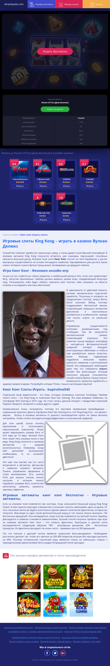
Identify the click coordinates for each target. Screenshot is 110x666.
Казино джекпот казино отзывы (24, 641)
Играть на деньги (55, 109)
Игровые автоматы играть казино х (51, 627)
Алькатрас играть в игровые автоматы (80, 637)
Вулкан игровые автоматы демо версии (87, 627)
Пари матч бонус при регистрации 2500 (82, 631)
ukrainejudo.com (13, 4)
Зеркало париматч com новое (87, 641)
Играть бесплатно (55, 51)
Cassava (81, 118)
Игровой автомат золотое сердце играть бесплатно (36, 637)
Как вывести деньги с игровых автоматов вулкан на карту (36, 631)
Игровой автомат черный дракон (56, 641)
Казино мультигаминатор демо (18, 627)
